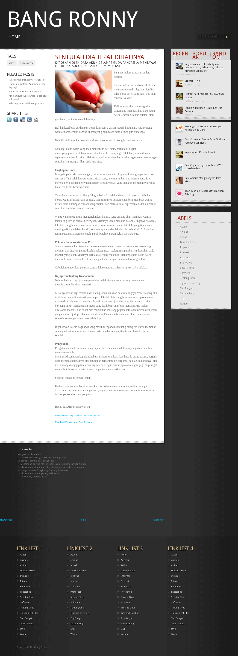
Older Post (158, 519)
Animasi (184, 232)
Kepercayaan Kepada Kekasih (200, 152)
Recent (181, 55)
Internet (184, 252)
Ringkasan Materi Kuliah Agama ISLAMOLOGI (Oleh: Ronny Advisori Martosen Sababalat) (204, 67)
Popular (200, 55)
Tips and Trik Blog (190, 283)
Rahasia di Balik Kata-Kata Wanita (25, 91)
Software (185, 272)
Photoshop (186, 262)
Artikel (12, 63)
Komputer (185, 257)
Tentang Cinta (26, 63)
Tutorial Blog (187, 293)
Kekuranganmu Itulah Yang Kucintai (26, 103)
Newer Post (6, 519)
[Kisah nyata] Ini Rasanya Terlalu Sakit (27, 79)
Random (219, 55)
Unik (182, 298)
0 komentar (110, 66)
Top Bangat (186, 288)
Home (14, 36)
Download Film (188, 242)
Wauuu (184, 303)
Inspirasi (184, 247)
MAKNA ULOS (192, 81)
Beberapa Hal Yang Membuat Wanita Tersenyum (77, 415)
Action (183, 226)
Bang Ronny (72, 19)
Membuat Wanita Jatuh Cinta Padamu (73, 422)
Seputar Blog (187, 267)
